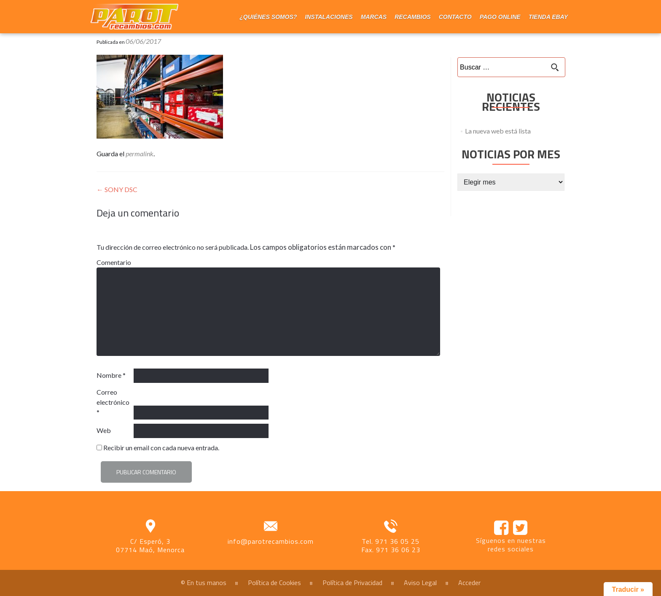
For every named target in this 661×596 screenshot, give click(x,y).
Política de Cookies (274, 582)
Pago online (500, 16)
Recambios (413, 16)
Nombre (111, 375)
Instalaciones (328, 16)
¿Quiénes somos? (268, 16)
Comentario (114, 262)
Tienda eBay (548, 16)
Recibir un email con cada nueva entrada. (161, 448)
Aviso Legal (420, 582)
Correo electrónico (113, 402)
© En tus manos (203, 582)
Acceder (469, 582)
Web (104, 430)
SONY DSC (117, 189)
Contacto (455, 16)
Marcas (374, 16)
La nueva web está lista (498, 131)
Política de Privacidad (352, 582)
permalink (139, 154)
